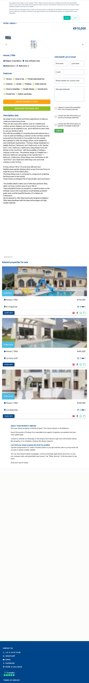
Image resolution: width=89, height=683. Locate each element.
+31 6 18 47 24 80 (13, 652)
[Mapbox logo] (8, 288)
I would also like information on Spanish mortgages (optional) (69, 156)
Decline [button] (75, 18)
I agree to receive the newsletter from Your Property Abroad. (69, 140)
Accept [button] (67, 18)
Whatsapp (10, 656)
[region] (44, 265)
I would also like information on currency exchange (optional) (69, 148)
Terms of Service (11, 680)
